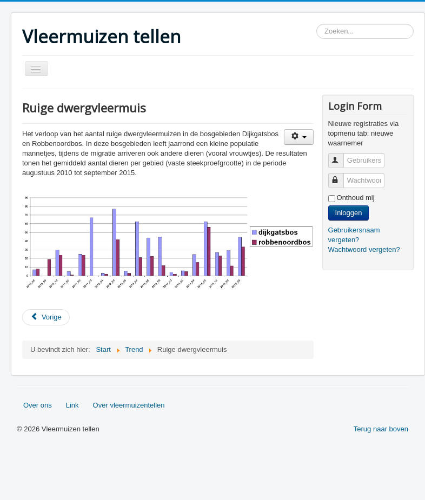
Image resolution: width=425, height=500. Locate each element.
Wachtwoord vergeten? (364, 249)
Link (72, 405)
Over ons (37, 405)
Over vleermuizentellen (129, 405)
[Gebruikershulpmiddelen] (299, 137)
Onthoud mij (356, 198)
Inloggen (348, 213)
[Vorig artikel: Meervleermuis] (46, 317)
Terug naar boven (381, 429)
